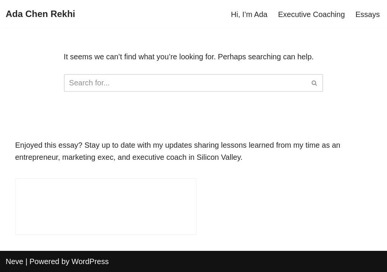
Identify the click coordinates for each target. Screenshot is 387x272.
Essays (368, 14)
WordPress (90, 261)
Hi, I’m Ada (249, 14)
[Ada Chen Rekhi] (40, 14)
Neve (14, 261)
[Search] (185, 83)
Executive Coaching (311, 14)
